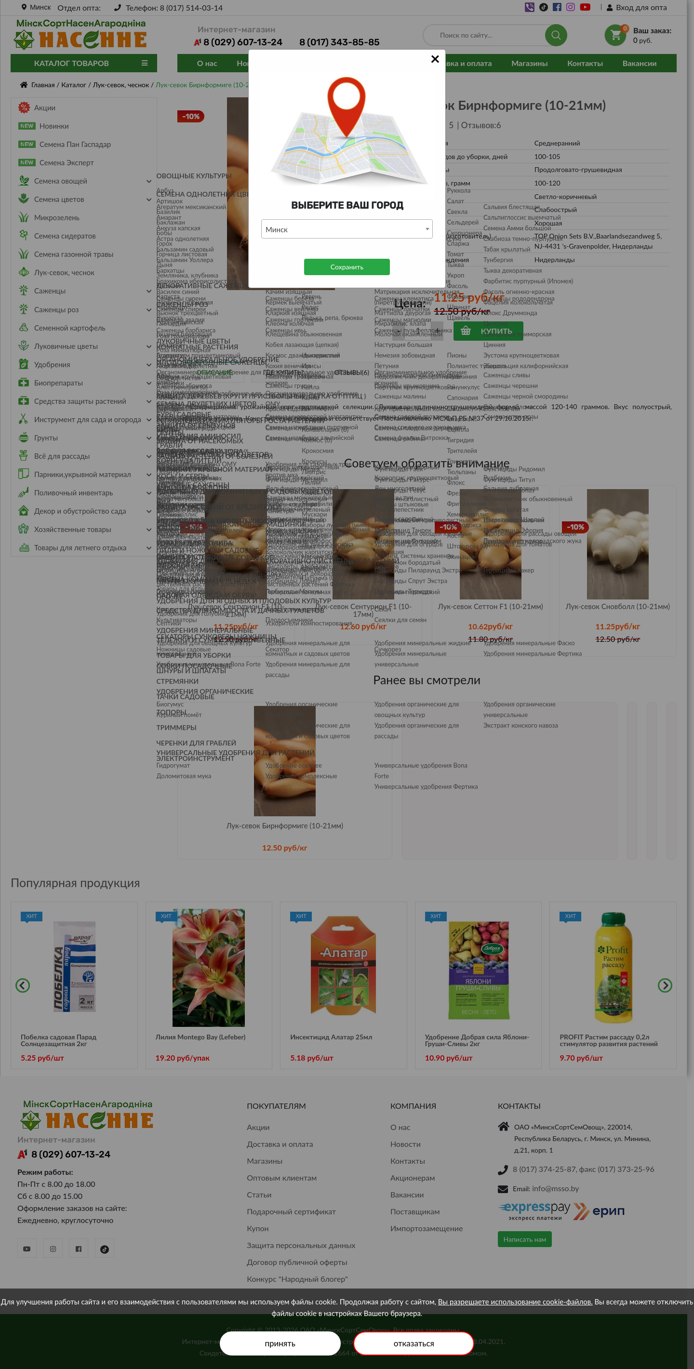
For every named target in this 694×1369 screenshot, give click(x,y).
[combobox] (347, 229)
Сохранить (347, 267)
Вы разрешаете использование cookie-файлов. (515, 1301)
